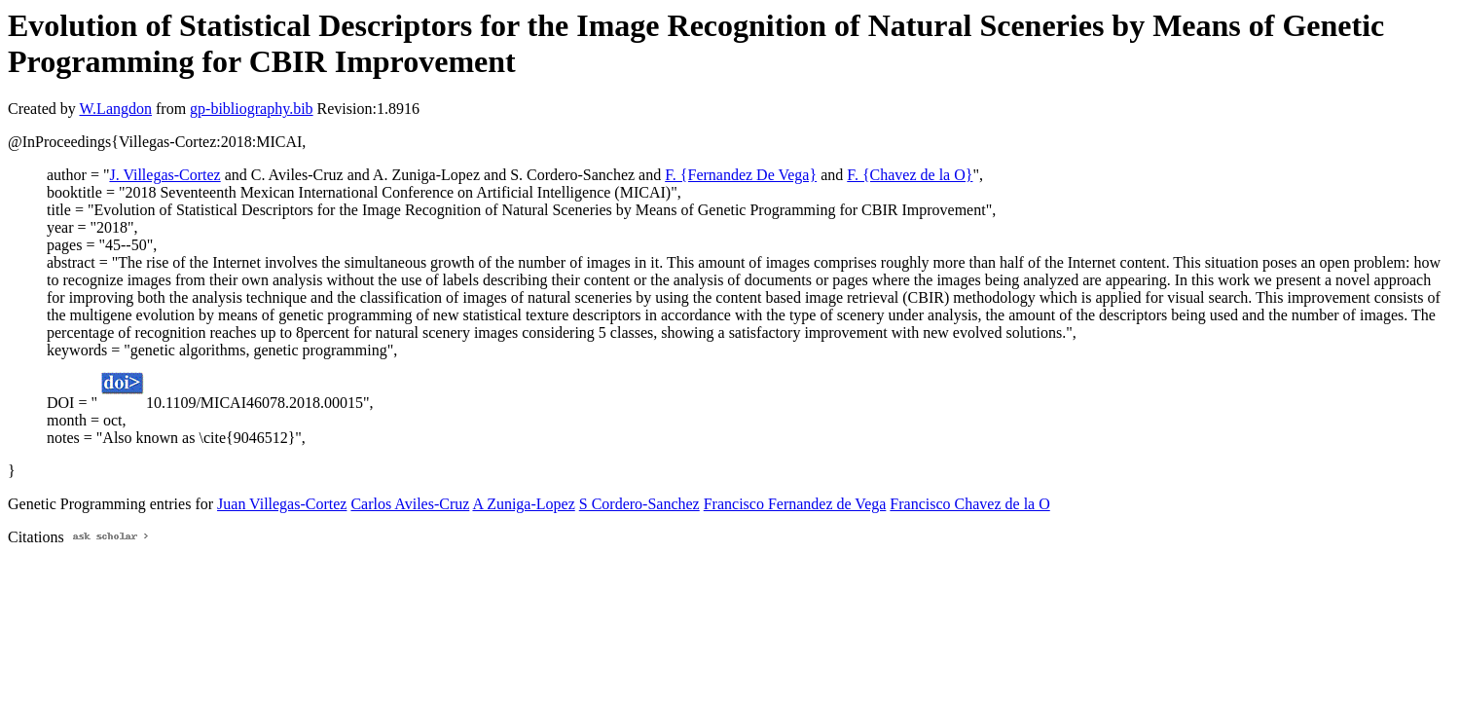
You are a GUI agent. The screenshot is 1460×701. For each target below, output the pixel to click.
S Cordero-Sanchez (639, 504)
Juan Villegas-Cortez (282, 504)
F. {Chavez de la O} (909, 174)
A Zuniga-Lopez (523, 504)
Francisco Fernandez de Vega (795, 504)
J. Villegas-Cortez (164, 174)
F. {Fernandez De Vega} (741, 174)
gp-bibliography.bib (251, 108)
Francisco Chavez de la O (969, 504)
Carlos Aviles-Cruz (409, 504)
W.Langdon (115, 108)
